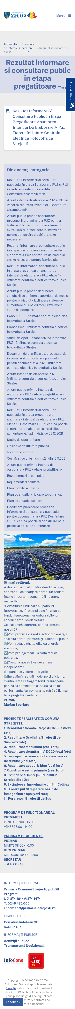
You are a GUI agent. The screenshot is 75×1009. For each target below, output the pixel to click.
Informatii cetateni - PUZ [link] (28, 48)
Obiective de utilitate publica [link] (28, 446)
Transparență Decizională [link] (24, 946)
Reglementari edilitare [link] (23, 482)
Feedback (13, 1002)
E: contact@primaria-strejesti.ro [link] (30, 908)
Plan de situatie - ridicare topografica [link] (34, 494)
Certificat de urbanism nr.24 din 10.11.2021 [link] (36, 458)
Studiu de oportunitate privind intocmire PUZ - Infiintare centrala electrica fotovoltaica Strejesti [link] (36, 342)
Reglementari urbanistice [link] (25, 476)
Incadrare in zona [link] (20, 452)
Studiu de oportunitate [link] (23, 440)
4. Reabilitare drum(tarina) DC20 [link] (29, 751)
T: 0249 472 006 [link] (17, 903)
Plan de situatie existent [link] (24, 501)
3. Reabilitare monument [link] (23, 747)
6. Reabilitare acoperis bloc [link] (25, 766)
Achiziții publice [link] (16, 941)
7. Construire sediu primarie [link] (25, 770)
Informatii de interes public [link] (10, 48)
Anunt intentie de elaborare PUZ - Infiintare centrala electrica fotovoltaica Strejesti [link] (37, 378)
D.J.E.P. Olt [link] (12, 927)
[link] (20, 15)
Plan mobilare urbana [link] (23, 488)
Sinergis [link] (11, 988)
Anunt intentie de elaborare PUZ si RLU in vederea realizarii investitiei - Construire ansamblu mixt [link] (37, 205)
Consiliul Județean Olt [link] (21, 922)
